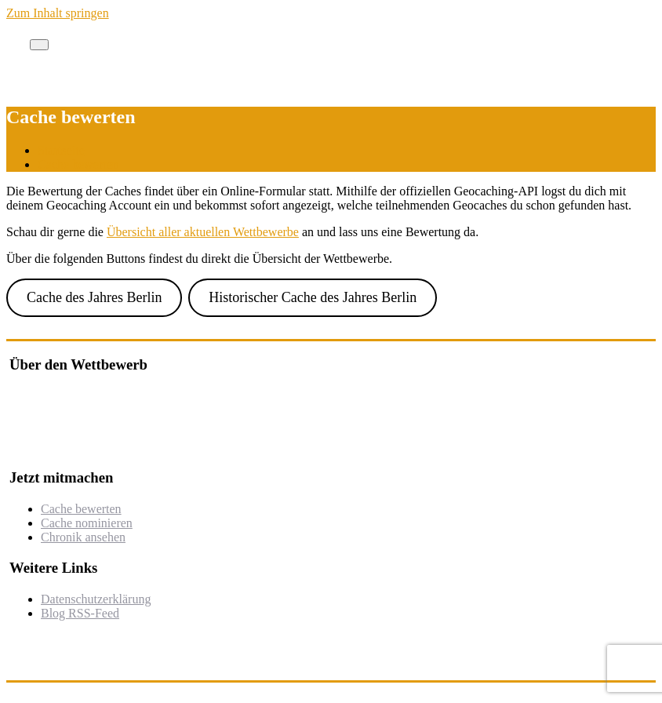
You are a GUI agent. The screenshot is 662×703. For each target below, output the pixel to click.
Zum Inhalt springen (57, 13)
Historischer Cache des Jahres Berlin (312, 297)
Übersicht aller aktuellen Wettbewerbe (203, 232)
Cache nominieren (87, 523)
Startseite (61, 150)
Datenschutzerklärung (96, 599)
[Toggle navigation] (39, 44)
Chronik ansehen (83, 537)
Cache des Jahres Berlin (94, 297)
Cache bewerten (78, 164)
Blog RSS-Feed (80, 613)
